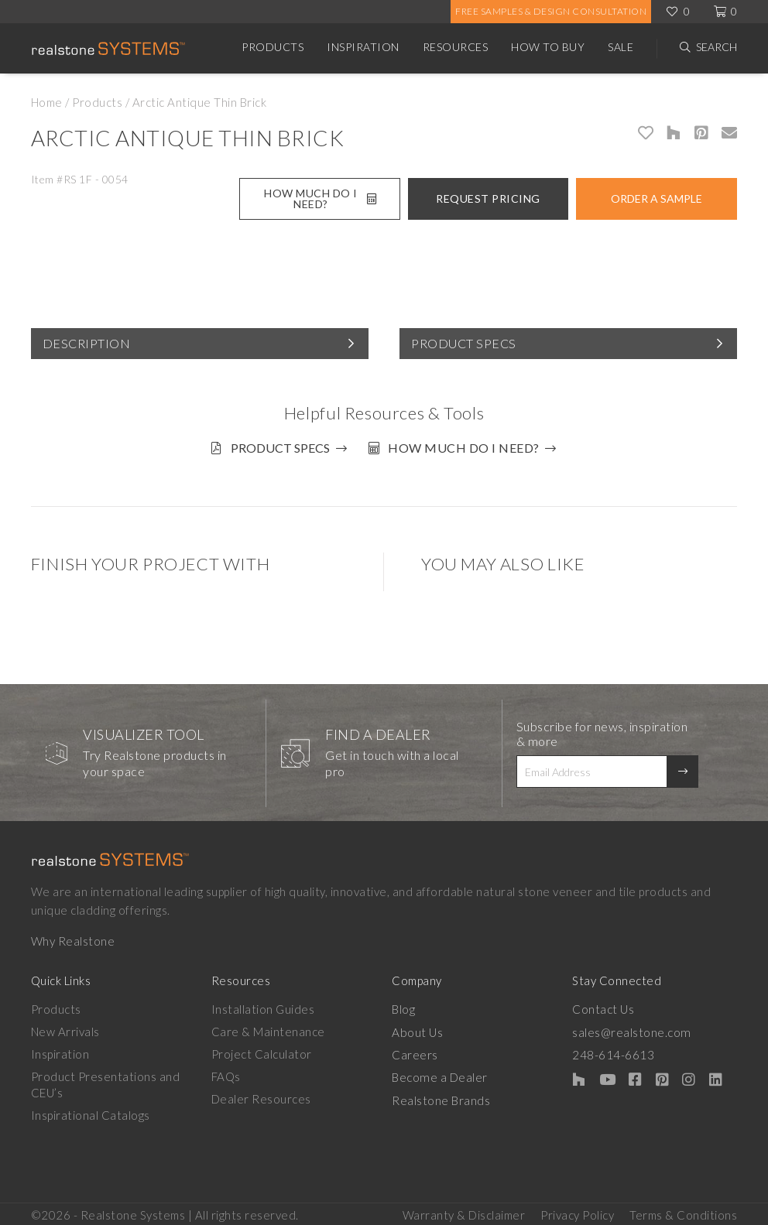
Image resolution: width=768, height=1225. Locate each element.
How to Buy (548, 46)
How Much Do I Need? (320, 198)
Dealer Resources (261, 1094)
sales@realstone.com (631, 1027)
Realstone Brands (441, 1094)
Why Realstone (73, 936)
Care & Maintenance (268, 1027)
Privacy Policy (577, 1210)
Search (716, 46)
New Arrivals (65, 1027)
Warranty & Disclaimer (464, 1210)
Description (87, 343)
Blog (403, 1004)
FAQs (226, 1072)
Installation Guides (263, 1004)
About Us (417, 1027)
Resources (456, 46)
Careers (415, 1049)
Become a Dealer (439, 1072)
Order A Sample (656, 198)
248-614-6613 (613, 1049)
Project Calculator (261, 1049)
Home (47, 102)
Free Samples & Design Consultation (550, 11)
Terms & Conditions (683, 1210)
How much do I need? (468, 447)
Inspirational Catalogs (90, 1110)
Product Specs (463, 343)
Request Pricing (488, 198)
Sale (620, 46)
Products (272, 46)
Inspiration (363, 46)
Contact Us (603, 1004)
